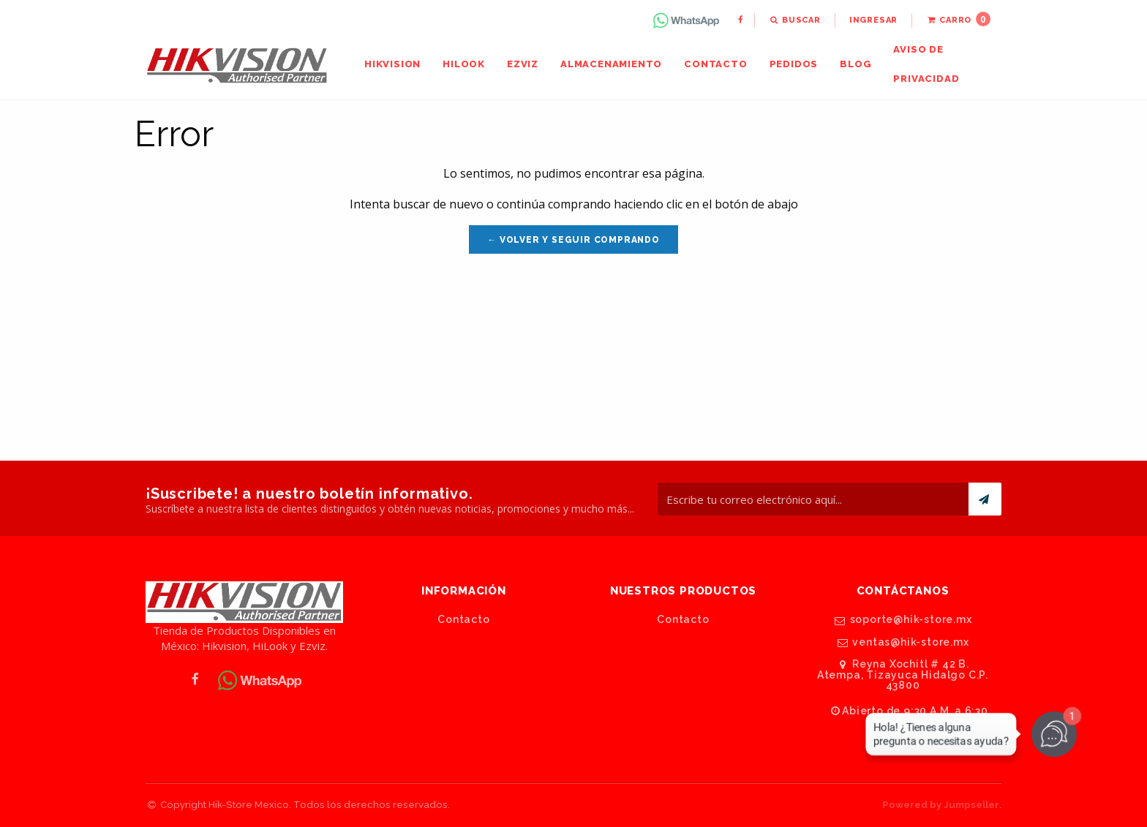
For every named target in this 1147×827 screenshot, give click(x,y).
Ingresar (873, 20)
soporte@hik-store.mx (903, 619)
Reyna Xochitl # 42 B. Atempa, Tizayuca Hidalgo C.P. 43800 (902, 674)
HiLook (464, 63)
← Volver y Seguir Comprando (573, 240)
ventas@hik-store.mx (902, 642)
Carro (958, 19)
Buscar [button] (795, 20)
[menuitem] (687, 20)
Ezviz (522, 63)
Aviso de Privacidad (926, 64)
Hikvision (392, 63)
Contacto (715, 63)
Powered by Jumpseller (940, 804)
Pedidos (794, 63)
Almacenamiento (611, 63)
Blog (855, 63)
